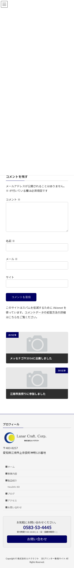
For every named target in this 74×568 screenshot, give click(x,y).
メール (12, 259)
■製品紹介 (11, 480)
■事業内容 (11, 473)
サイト (10, 277)
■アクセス (11, 500)
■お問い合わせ (13, 507)
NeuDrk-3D (14, 486)
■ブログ (10, 493)
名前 (10, 241)
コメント (13, 199)
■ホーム (10, 466)
